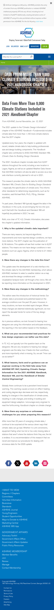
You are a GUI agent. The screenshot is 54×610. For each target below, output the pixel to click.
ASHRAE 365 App (10, 526)
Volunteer (15, 46)
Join (7, 46)
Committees (7, 496)
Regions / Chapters (11, 493)
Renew (5, 561)
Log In (45, 46)
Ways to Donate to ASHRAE (15, 519)
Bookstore (35, 46)
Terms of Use (8, 593)
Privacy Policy (8, 596)
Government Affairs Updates (15, 542)
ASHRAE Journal (10, 509)
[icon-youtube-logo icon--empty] (27, 463)
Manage (5, 564)
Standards (6, 506)
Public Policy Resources (13, 545)
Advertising (7, 602)
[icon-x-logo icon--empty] (18, 463)
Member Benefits (9, 554)
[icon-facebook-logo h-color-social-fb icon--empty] (9, 463)
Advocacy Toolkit (9, 535)
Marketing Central (10, 523)
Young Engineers (9, 513)
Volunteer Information (11, 500)
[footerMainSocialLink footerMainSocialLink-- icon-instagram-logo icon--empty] (45, 463)
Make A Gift (24, 46)
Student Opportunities (12, 516)
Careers (6, 599)
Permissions (8, 591)
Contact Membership (11, 568)
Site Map (7, 605)
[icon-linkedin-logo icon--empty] (36, 463)
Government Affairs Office (13, 539)
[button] (51, 4)
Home (3, 62)
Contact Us (8, 588)
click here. (39, 21)
